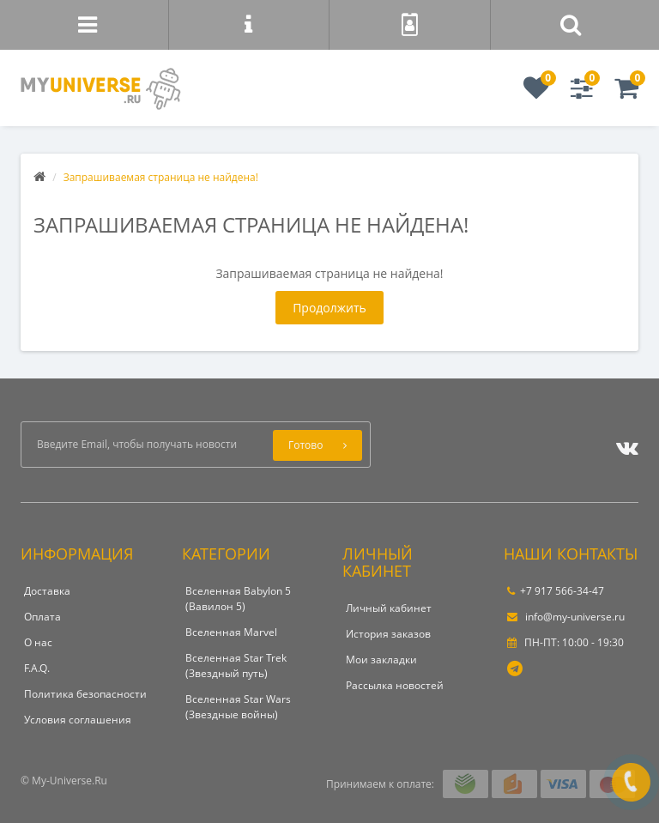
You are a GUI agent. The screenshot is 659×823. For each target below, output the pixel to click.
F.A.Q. (37, 668)
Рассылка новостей (395, 685)
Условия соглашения (77, 719)
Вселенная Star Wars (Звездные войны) (238, 707)
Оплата (42, 616)
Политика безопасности (85, 694)
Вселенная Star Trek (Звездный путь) (236, 666)
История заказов (388, 633)
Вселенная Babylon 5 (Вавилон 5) (238, 599)
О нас (38, 642)
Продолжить (329, 308)
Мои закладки (381, 659)
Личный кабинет (389, 608)
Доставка (47, 591)
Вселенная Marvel (231, 632)
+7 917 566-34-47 (555, 591)
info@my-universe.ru (566, 616)
